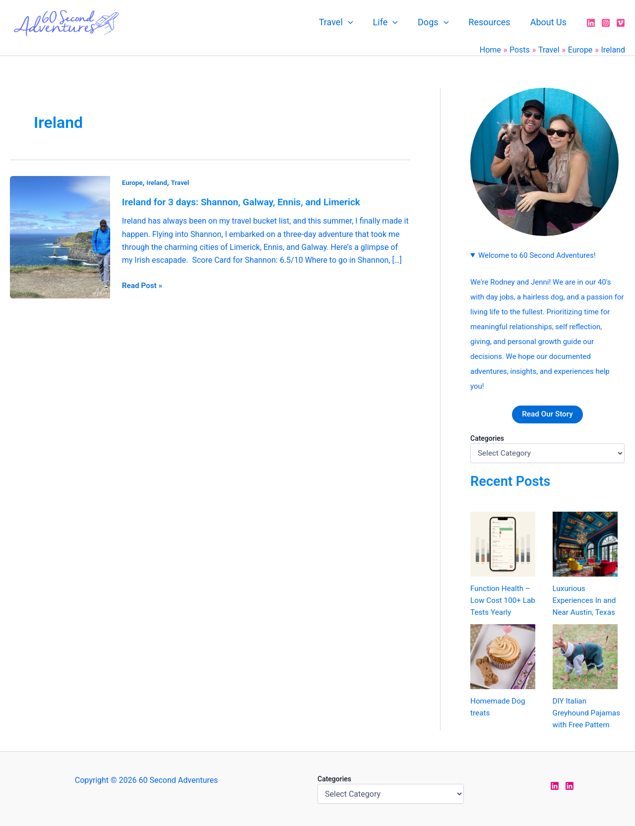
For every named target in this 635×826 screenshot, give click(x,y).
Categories (487, 438)
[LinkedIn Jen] (554, 785)
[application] (357, 22)
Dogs (438, 22)
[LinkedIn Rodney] (569, 785)
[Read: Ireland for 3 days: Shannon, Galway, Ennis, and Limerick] (60, 236)
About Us (549, 22)
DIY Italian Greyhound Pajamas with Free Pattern (588, 713)
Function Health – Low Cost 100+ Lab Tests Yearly (504, 600)
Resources (492, 22)
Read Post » (143, 285)
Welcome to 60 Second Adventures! (537, 255)
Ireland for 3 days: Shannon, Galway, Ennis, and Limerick (247, 202)
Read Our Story (547, 414)
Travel (345, 22)
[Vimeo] (620, 22)
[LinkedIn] (590, 22)
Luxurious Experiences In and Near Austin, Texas (586, 600)
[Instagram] (605, 22)
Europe (133, 182)
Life (392, 22)
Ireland (158, 182)
